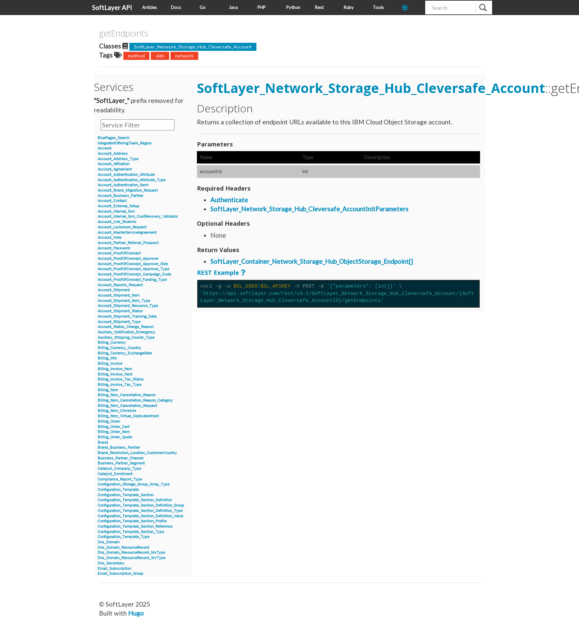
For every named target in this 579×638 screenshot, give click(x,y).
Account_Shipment (114, 290)
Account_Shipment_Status (120, 311)
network (184, 56)
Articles (149, 7)
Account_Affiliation (113, 164)
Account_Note (109, 237)
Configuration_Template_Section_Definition (135, 500)
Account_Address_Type (118, 159)
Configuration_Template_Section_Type (131, 532)
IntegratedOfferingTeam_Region (124, 143)
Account (104, 148)
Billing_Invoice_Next (115, 374)
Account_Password (114, 248)
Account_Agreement (115, 169)
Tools (378, 7)
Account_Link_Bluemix (117, 222)
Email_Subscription (114, 568)
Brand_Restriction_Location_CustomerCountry (137, 453)
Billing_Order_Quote (115, 437)
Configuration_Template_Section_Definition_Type (140, 511)
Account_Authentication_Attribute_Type (131, 180)
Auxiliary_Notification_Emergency (126, 332)
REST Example (218, 273)
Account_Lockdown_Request (122, 227)
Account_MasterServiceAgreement (127, 232)
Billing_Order (109, 421)
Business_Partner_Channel (120, 458)
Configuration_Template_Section (125, 495)
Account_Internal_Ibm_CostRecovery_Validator (138, 216)
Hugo (136, 613)
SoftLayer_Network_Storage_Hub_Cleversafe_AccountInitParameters (309, 209)
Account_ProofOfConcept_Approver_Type (133, 269)
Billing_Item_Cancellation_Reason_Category (135, 400)
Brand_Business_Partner (119, 447)
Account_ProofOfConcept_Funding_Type (132, 280)
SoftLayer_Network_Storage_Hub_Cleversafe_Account (193, 46)
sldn (160, 56)
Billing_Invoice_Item (115, 369)
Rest (319, 7)
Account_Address (113, 153)
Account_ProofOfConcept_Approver (128, 258)
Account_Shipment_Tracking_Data (127, 316)
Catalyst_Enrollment (115, 474)
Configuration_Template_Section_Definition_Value (140, 516)
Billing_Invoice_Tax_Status (121, 379)
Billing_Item (108, 390)
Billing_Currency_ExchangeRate (125, 353)
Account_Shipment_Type (119, 322)
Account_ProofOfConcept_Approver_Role (133, 264)
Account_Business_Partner (120, 196)
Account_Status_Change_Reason (125, 327)
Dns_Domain (108, 542)
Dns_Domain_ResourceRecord (123, 547)
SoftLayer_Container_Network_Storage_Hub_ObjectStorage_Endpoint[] (311, 261)
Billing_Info (107, 358)
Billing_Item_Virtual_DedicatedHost (128, 416)
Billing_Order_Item (114, 432)
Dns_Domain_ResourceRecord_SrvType (131, 558)
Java (233, 7)
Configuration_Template (118, 490)
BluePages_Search (113, 138)
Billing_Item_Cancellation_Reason (126, 395)
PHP (261, 7)
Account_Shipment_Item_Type (124, 301)
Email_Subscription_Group (120, 573)
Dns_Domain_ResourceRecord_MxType (131, 552)
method (136, 56)
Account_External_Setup (118, 206)
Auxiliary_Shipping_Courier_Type (126, 337)
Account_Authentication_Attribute (126, 175)
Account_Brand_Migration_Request (128, 190)
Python (293, 7)
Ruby (349, 7)
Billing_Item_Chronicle (117, 411)
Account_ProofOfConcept (119, 253)
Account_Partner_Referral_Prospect (128, 243)
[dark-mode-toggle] (410, 7)
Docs (176, 7)
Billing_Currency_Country (119, 348)
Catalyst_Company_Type (119, 468)
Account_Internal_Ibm (116, 211)
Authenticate (229, 200)
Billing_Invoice (110, 363)
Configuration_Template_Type (123, 537)
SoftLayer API (112, 7)
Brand (103, 442)
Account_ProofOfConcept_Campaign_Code (134, 274)
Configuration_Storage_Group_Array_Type (133, 484)
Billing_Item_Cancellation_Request (127, 406)
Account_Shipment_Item (118, 295)
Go (203, 7)
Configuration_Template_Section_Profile (132, 521)
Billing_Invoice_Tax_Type (119, 385)
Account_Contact (112, 201)
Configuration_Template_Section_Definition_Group (141, 505)
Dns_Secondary (111, 563)
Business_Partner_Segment (121, 463)
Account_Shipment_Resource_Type (128, 306)
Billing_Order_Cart (113, 427)
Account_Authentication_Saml (123, 185)
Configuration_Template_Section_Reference (135, 526)
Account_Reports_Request (120, 285)
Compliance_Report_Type (120, 479)
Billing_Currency (112, 342)
